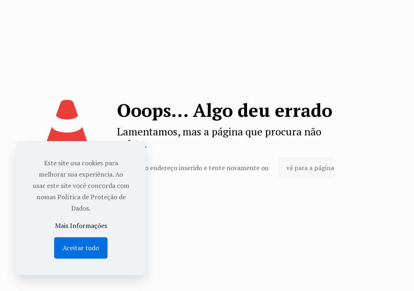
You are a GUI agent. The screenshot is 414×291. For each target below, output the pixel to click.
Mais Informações (81, 225)
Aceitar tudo (81, 247)
